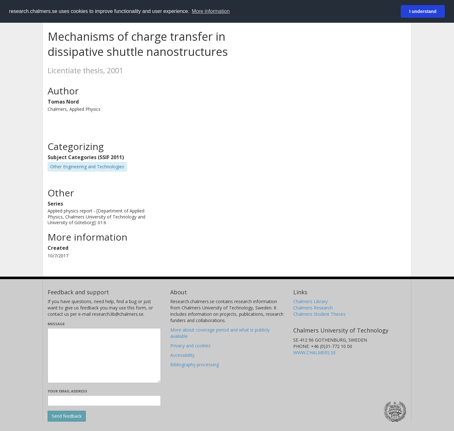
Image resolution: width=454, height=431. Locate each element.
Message (56, 323)
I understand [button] (422, 11)
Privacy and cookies (190, 346)
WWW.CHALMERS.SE (314, 353)
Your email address (67, 391)
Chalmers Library (310, 301)
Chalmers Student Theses (319, 314)
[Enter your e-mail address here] (104, 400)
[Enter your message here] (104, 355)
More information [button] (211, 11)
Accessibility (182, 355)
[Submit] (67, 416)
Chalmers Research (313, 308)
